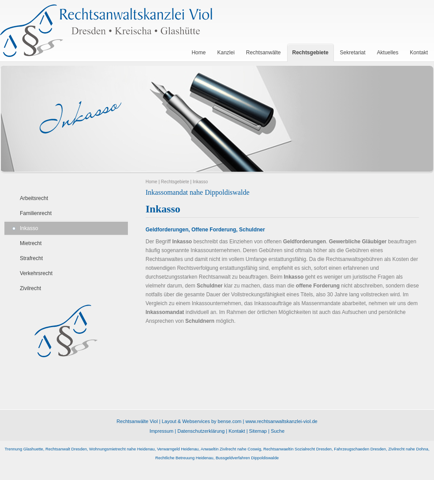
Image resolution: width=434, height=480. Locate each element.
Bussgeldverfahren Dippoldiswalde (247, 458)
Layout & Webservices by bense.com (202, 421)
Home (151, 181)
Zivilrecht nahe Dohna (408, 449)
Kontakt (236, 431)
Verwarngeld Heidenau (177, 449)
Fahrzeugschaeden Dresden (360, 449)
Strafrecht (31, 258)
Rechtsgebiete (175, 181)
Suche (277, 431)
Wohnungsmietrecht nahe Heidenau (122, 449)
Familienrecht (36, 213)
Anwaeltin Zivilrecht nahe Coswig (231, 449)
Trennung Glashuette (24, 449)
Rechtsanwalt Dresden (66, 449)
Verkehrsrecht (36, 273)
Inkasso (29, 228)
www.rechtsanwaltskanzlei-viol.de (281, 421)
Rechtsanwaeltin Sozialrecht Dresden (297, 449)
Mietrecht (30, 243)
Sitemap (258, 431)
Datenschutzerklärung (200, 431)
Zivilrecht (30, 288)
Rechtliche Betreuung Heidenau (184, 458)
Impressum (161, 431)
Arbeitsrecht (34, 198)
